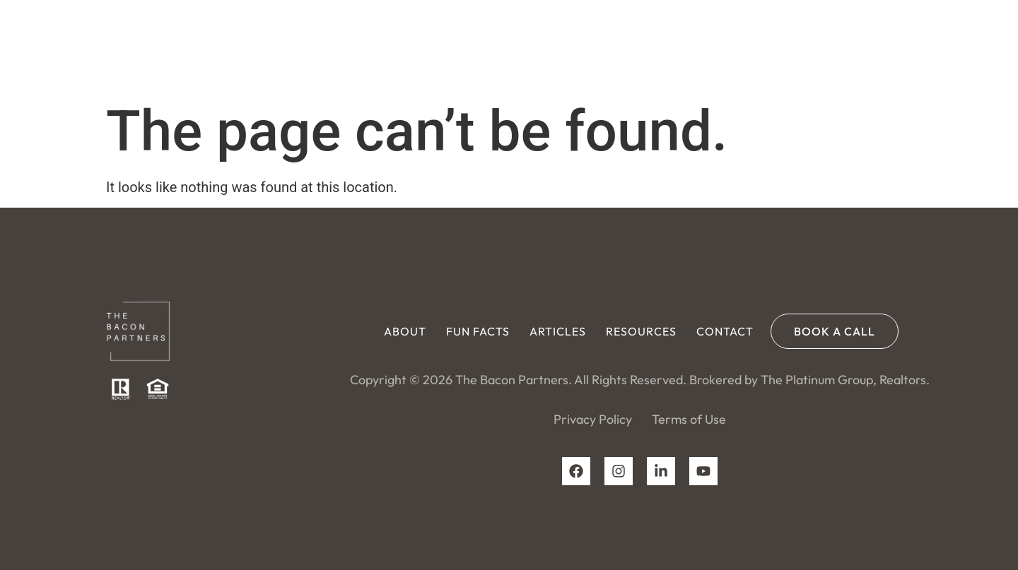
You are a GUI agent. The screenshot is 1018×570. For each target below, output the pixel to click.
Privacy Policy (593, 419)
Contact (779, 46)
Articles (612, 46)
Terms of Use (689, 419)
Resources (695, 46)
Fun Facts (532, 46)
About (459, 46)
